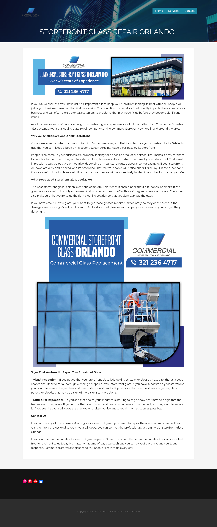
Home (159, 10)
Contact (190, 10)
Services (173, 10)
